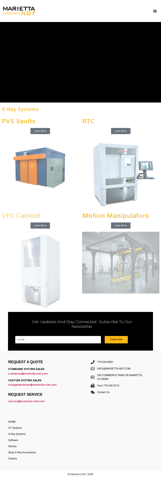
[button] (155, 11)
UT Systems (15, 428)
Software (13, 440)
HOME (12, 421)
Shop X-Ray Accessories (22, 452)
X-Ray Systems (16, 434)
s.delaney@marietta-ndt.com (28, 373)
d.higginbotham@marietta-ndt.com (32, 384)
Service (12, 446)
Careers (12, 458)
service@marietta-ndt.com (26, 401)
